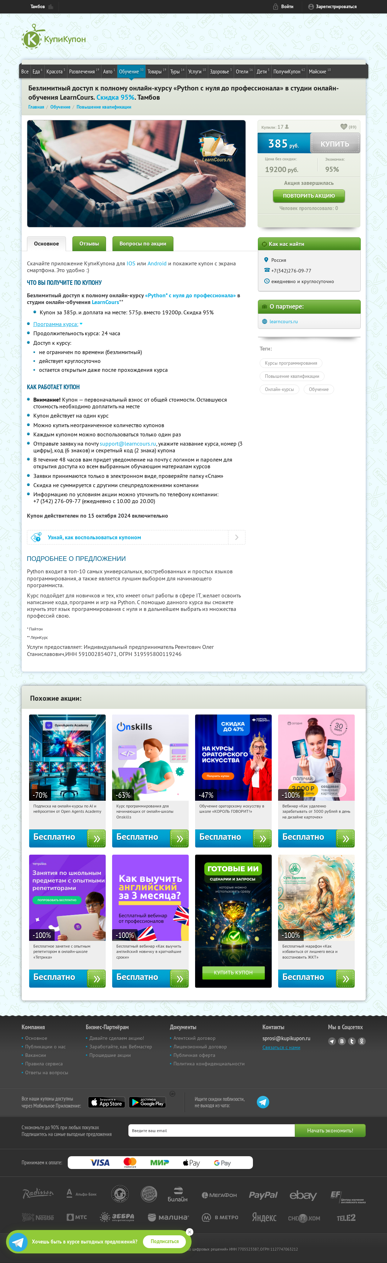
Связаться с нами (281, 1047)
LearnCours (105, 302)
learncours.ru (284, 321)
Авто (109, 71)
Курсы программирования (291, 363)
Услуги (197, 71)
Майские (320, 71)
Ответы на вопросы (46, 1072)
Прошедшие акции (110, 1055)
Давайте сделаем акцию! (116, 1038)
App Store (106, 1102)
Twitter (352, 1041)
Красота (55, 71)
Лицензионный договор (200, 1046)
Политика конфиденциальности (209, 1063)
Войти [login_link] (287, 7)
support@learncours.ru (128, 443)
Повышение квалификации (292, 376)
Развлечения (84, 71)
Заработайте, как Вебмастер (120, 1046)
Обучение (131, 71)
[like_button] (344, 127)
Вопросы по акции (143, 243)
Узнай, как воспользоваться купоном (94, 537)
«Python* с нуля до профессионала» (190, 295)
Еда (38, 71)
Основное (46, 243)
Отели (244, 71)
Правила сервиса (44, 1063)
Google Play (147, 1102)
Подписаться (165, 1241)
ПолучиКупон (289, 71)
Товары (157, 71)
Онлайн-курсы (279, 389)
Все (25, 71)
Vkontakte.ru (342, 1041)
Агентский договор (194, 1038)
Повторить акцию (309, 195)
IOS (132, 263)
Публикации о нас (45, 1046)
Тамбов (38, 7)
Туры (177, 71)
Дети (263, 71)
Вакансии (35, 1055)
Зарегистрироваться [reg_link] (336, 7)
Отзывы (89, 243)
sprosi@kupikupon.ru (286, 1038)
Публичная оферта (194, 1055)
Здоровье (221, 71)
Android (158, 263)
